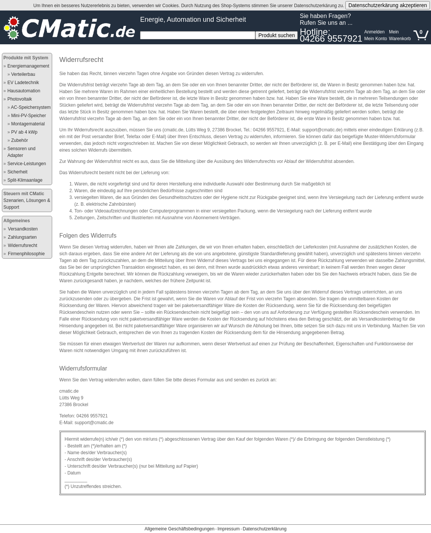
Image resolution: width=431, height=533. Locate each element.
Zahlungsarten (22, 237)
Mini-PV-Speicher (28, 115)
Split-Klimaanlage (25, 180)
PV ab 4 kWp (24, 132)
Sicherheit (17, 172)
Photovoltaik (20, 99)
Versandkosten (23, 229)
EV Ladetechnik (23, 82)
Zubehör (19, 140)
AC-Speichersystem (31, 107)
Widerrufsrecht (22, 245)
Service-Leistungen (27, 163)
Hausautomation (24, 90)
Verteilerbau (23, 74)
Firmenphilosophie (26, 253)
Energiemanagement (28, 66)
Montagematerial (28, 123)
